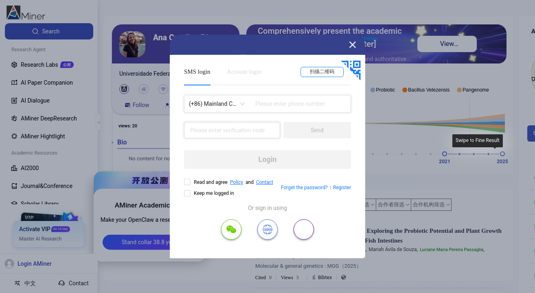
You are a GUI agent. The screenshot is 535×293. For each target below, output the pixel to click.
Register (342, 187)
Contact (264, 182)
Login (267, 159)
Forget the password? (304, 187)
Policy (236, 182)
